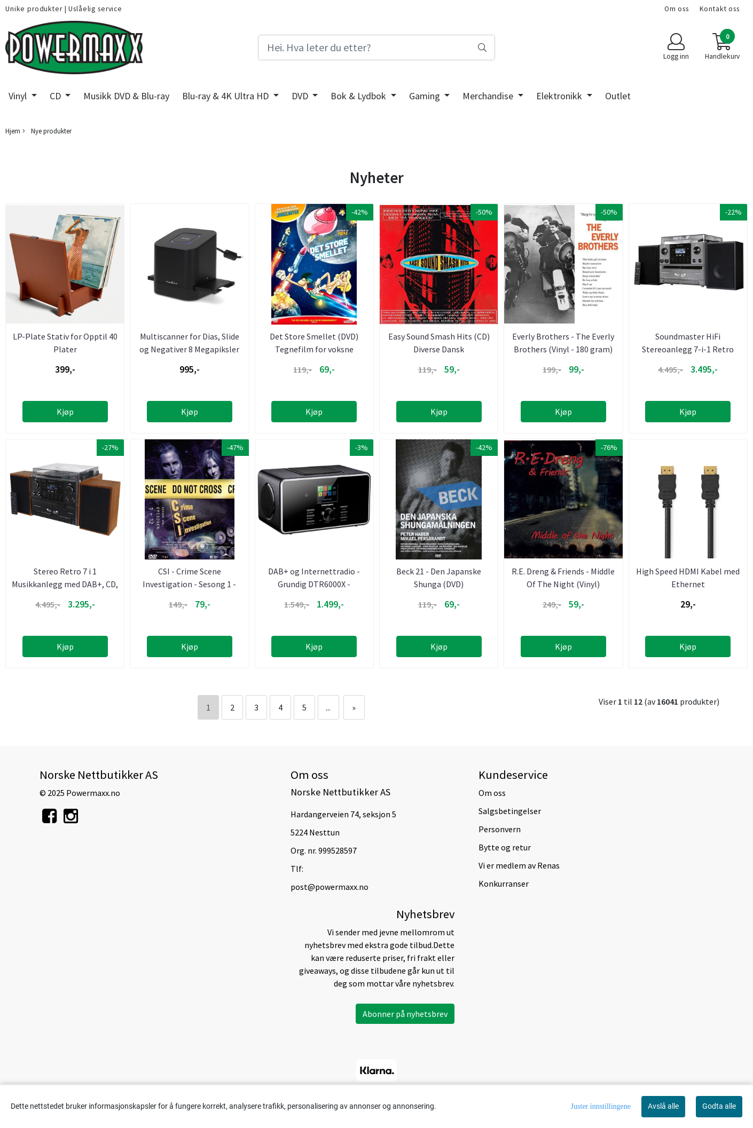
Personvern (500, 829)
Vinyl (19, 96)
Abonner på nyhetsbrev (405, 1013)
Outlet (618, 96)
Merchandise (488, 96)
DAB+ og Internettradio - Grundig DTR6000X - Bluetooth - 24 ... (314, 584)
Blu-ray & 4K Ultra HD (226, 96)
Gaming (425, 96)
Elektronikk (560, 96)
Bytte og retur (505, 847)
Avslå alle (663, 1106)
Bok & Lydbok (359, 96)
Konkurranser (504, 883)
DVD (301, 96)
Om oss (676, 8)
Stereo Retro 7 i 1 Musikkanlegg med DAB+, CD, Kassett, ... (65, 584)
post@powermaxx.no (329, 886)
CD (56, 96)
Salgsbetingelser (510, 811)
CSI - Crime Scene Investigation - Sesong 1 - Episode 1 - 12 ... (189, 584)
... (328, 707)
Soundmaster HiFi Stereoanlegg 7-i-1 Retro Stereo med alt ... (688, 349)
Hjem (12, 131)
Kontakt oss (720, 8)
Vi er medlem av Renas (519, 865)
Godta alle (719, 1106)
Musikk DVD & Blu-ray (126, 96)
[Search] (376, 47)
